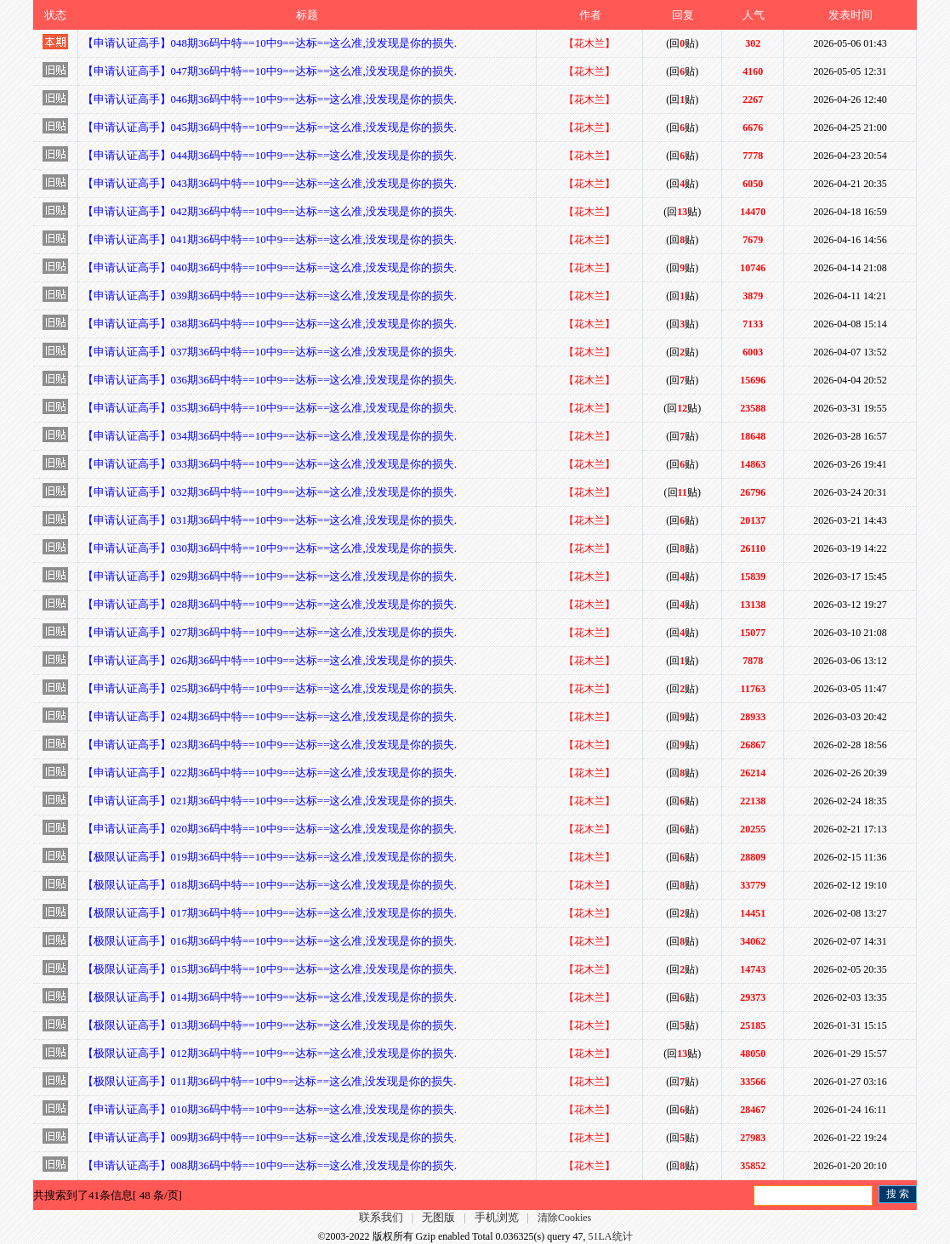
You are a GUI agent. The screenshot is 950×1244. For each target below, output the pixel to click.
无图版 (438, 1217)
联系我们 (381, 1217)
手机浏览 (497, 1217)
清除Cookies (564, 1218)
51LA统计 (611, 1236)
